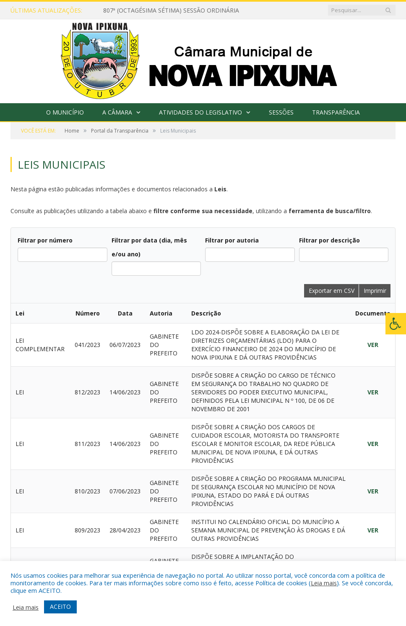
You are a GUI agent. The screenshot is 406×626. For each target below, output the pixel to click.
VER (372, 345)
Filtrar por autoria (232, 240)
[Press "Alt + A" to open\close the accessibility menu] (395, 323)
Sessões (281, 112)
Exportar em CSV (331, 291)
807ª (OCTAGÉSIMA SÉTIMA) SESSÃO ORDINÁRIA (171, 10)
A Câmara (117, 112)
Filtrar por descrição (329, 240)
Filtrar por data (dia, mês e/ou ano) (149, 247)
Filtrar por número (45, 240)
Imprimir (375, 291)
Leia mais (324, 583)
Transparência (336, 112)
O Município (65, 112)
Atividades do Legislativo (200, 112)
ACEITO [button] (60, 606)
